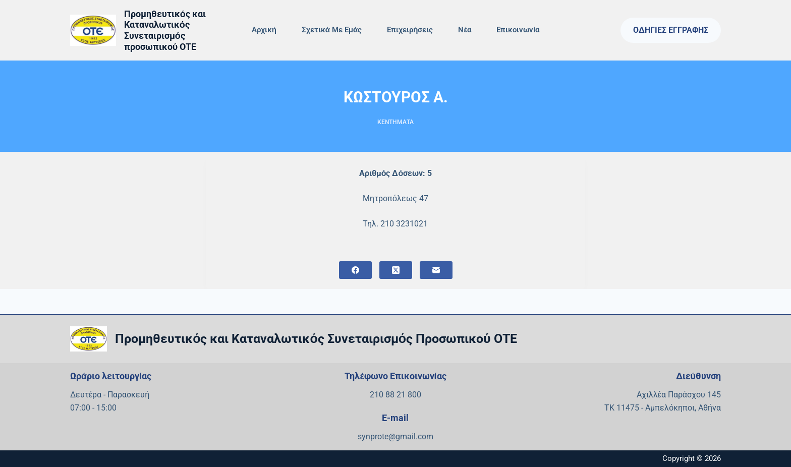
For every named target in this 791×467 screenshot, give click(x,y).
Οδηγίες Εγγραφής (670, 30)
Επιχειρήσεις (410, 29)
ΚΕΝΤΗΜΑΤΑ (395, 122)
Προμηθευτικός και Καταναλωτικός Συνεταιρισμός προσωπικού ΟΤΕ (165, 30)
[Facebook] (355, 270)
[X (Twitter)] (395, 270)
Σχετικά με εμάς (332, 29)
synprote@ (377, 436)
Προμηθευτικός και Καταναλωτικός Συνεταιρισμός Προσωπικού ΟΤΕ (316, 338)
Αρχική (264, 29)
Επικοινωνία (517, 29)
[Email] (436, 270)
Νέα (464, 29)
